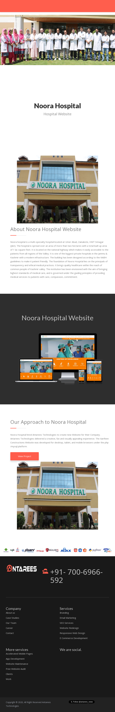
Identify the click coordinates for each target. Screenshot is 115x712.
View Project (24, 456)
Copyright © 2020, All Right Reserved (24, 702)
